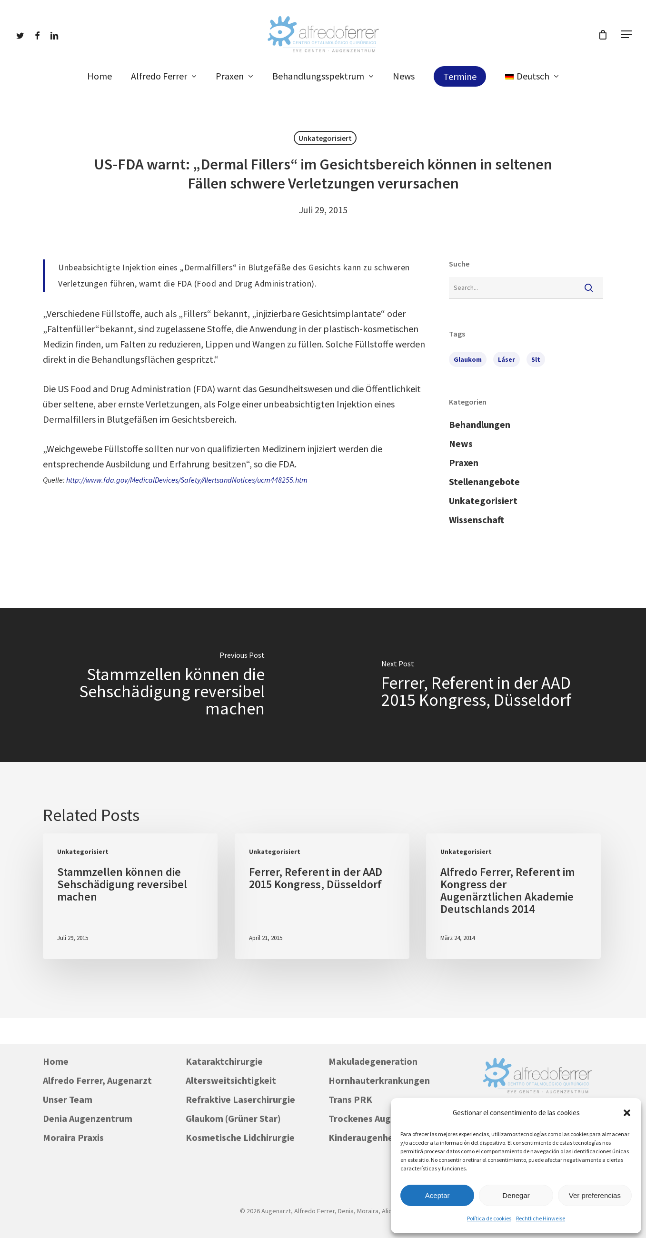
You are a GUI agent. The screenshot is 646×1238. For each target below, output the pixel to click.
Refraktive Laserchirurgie (240, 1099)
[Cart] (602, 35)
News (461, 443)
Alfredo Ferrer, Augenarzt (97, 1080)
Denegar (516, 1195)
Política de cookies (489, 1218)
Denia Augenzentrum (87, 1118)
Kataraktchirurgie (224, 1061)
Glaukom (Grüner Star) (233, 1118)
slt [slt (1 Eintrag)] (535, 359)
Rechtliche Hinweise (540, 1218)
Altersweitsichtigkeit (231, 1080)
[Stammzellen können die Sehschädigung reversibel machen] (161, 685)
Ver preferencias (595, 1195)
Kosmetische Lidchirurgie (240, 1137)
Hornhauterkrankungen (379, 1080)
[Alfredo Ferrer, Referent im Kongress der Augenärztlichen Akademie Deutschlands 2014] (513, 896)
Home (56, 1061)
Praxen (463, 462)
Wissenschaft (476, 519)
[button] (627, 1113)
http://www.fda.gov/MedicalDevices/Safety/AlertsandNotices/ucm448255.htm (187, 480)
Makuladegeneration (372, 1061)
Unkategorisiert (325, 138)
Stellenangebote (484, 481)
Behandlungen (479, 424)
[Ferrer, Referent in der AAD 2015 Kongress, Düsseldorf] (484, 685)
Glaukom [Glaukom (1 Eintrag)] (468, 359)
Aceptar (437, 1195)
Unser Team (67, 1099)
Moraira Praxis (73, 1137)
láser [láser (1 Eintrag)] (506, 359)
